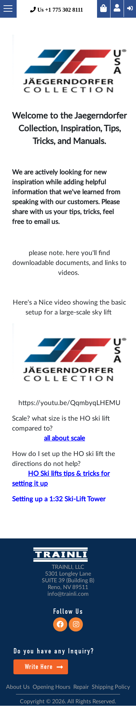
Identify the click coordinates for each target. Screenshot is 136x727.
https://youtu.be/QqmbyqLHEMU (69, 403)
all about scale (64, 438)
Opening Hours (51, 687)
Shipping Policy (111, 687)
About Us (18, 687)
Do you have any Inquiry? (53, 651)
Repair (81, 687)
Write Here (44, 667)
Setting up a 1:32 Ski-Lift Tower (59, 499)
